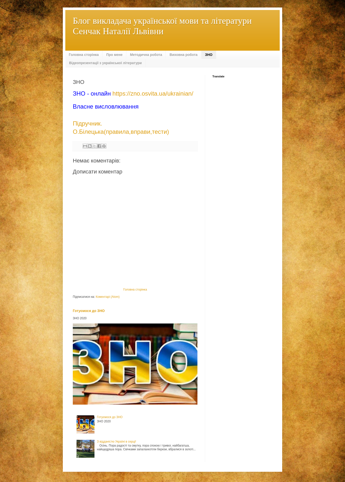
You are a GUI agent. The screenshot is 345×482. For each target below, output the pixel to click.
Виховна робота (183, 55)
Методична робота (146, 55)
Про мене (114, 55)
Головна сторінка (84, 55)
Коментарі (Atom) (108, 297)
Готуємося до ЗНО (89, 311)
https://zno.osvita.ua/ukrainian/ (152, 93)
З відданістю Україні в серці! (116, 441)
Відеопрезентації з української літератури (105, 63)
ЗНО (208, 55)
